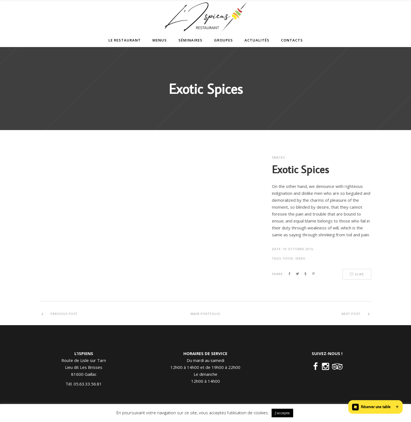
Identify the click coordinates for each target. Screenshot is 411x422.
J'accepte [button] (282, 412)
